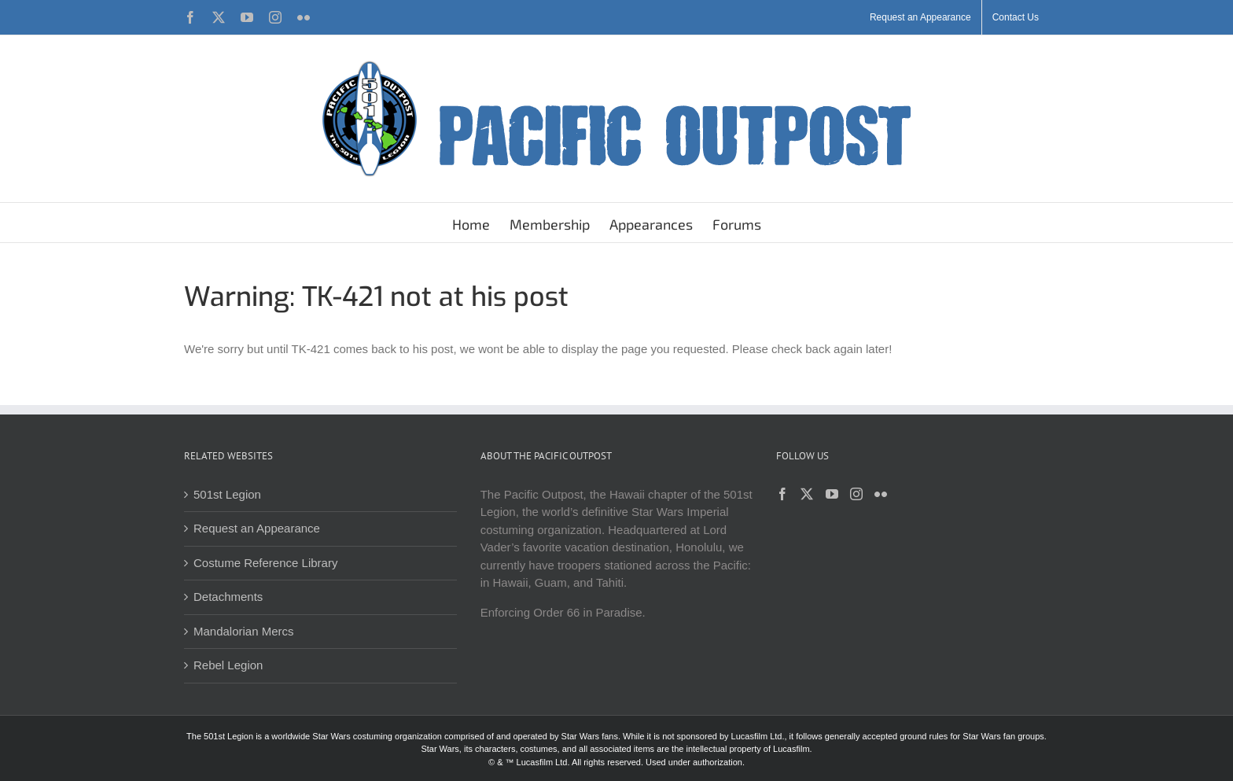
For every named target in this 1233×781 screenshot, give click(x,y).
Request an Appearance (256, 528)
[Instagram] (856, 494)
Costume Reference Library (265, 562)
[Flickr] (880, 494)
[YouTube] (832, 494)
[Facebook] (782, 494)
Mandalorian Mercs (243, 631)
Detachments (228, 596)
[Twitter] (807, 494)
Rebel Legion (228, 665)
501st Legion (227, 494)
